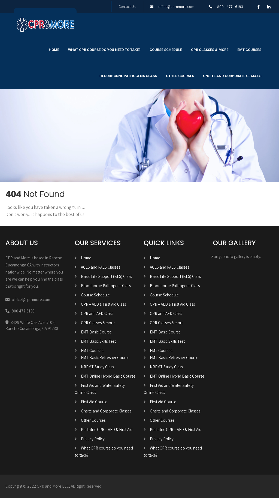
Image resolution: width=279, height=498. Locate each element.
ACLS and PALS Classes (100, 267)
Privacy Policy (93, 438)
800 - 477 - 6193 (230, 6)
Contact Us (127, 6)
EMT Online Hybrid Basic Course (108, 376)
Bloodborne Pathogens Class (128, 76)
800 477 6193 (23, 311)
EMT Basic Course (96, 332)
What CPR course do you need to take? (104, 50)
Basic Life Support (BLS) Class (106, 276)
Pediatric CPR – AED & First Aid (106, 429)
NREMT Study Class (97, 366)
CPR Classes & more (209, 50)
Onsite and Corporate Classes (232, 76)
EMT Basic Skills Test (98, 341)
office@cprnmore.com (176, 6)
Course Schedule (166, 50)
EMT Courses (249, 50)
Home (54, 50)
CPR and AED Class (97, 313)
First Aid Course (94, 401)
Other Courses (180, 76)
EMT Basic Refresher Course (105, 357)
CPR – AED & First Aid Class (103, 304)
